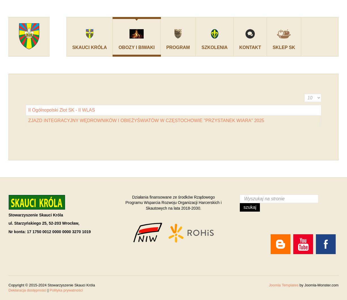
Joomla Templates (284, 285)
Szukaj (249, 207)
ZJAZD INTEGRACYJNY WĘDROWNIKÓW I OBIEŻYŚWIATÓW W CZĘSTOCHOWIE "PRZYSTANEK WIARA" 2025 (146, 120)
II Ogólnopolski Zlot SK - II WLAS (61, 110)
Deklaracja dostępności (27, 290)
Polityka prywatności (66, 290)
